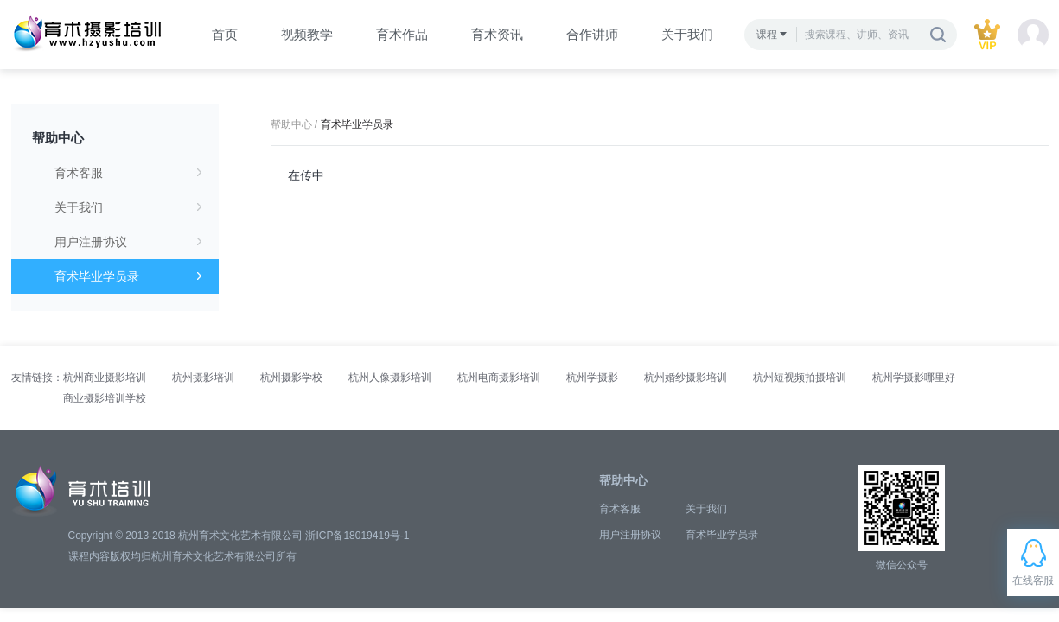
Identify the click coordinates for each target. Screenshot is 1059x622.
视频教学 (307, 34)
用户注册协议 (127, 242)
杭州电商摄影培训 (498, 377)
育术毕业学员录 (127, 276)
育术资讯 (497, 34)
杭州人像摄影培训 (389, 377)
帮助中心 (58, 137)
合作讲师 (592, 34)
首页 (225, 34)
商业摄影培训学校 (104, 398)
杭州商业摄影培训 (104, 377)
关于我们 (687, 34)
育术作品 (402, 34)
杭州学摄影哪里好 (913, 377)
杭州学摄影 (592, 377)
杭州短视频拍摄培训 (799, 377)
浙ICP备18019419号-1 (357, 536)
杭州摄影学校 (291, 377)
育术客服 (127, 173)
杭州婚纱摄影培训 (685, 377)
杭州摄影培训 (203, 377)
